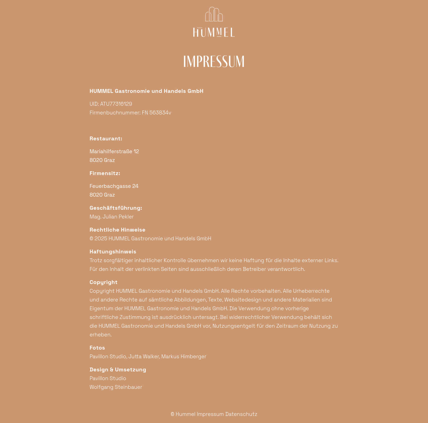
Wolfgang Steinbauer (116, 387)
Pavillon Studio (108, 356)
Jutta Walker (144, 356)
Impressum (210, 414)
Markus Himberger (183, 356)
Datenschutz (241, 414)
